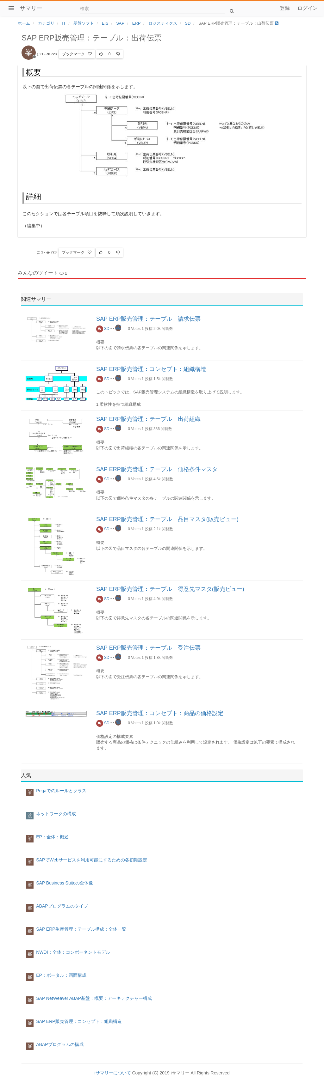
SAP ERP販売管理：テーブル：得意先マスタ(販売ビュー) (170, 589)
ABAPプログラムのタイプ (62, 906)
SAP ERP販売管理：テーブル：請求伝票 (148, 319)
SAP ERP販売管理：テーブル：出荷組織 (148, 419)
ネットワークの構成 (56, 813)
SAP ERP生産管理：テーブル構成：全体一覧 (81, 929)
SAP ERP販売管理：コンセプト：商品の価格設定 (159, 713)
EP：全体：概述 (52, 836)
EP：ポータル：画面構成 (61, 975)
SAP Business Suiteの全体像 (64, 882)
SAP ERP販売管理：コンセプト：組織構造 (151, 369)
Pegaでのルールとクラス (61, 790)
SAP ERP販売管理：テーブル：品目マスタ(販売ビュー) (167, 519)
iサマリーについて (112, 1072)
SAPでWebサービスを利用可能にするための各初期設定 (91, 859)
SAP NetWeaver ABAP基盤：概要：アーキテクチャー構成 (94, 998)
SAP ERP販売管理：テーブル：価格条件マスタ (157, 469)
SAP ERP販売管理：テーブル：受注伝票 (148, 648)
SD (102, 328)
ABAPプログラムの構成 (59, 1044)
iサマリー (30, 8)
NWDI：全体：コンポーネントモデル (73, 952)
